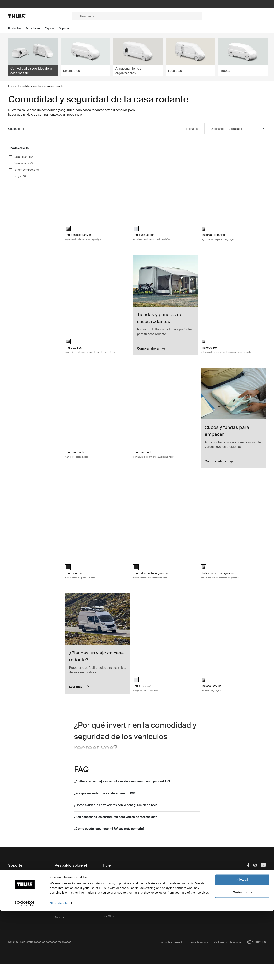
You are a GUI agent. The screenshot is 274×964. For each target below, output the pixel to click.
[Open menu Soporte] (66, 28)
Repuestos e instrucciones (71, 879)
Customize (242, 945)
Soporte (59, 917)
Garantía (60, 894)
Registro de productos (68, 909)
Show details (59, 956)
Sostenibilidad (109, 893)
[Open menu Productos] (16, 28)
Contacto (14, 873)
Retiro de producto (66, 902)
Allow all (242, 933)
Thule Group (108, 908)
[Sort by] (246, 129)
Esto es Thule (109, 873)
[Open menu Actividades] (35, 28)
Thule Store (108, 916)
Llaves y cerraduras (66, 887)
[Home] (40, 16)
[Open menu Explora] (52, 28)
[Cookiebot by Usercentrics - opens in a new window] (24, 956)
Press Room (108, 901)
